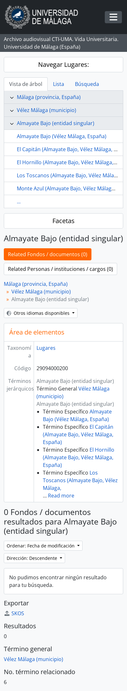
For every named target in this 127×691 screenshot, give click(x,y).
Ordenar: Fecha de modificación (41, 546)
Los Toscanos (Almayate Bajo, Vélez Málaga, (80, 480)
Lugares (46, 347)
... (19, 201)
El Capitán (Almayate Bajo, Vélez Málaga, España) (78, 434)
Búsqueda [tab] (87, 84)
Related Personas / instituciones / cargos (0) (60, 268)
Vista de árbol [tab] (25, 84)
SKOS (14, 613)
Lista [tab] (58, 84)
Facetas (63, 220)
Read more (61, 495)
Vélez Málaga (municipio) (46, 110)
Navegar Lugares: (63, 64)
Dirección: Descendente (32, 558)
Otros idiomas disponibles (39, 313)
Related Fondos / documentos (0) (47, 254)
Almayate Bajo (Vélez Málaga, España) (61, 136)
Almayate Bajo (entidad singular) (55, 123)
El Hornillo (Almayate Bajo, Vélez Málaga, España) (78, 457)
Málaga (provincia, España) (49, 97)
